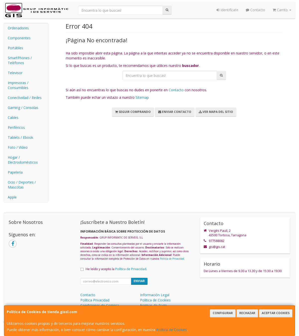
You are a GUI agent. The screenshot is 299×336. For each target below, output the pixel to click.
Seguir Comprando (133, 112)
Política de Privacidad (172, 258)
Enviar (139, 281)
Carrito (282, 9)
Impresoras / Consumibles (18, 85)
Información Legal (154, 294)
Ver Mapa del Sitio (216, 112)
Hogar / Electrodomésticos (23, 160)
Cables (13, 117)
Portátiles (15, 48)
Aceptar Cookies (276, 313)
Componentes (19, 38)
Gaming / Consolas (23, 107)
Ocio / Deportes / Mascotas (22, 185)
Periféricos (16, 127)
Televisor (15, 72)
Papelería (15, 172)
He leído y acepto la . (116, 269)
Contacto (255, 9)
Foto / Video (18, 147)
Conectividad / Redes (25, 97)
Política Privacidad (94, 300)
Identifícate (227, 9)
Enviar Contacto (174, 112)
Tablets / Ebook (20, 137)
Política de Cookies (171, 329)
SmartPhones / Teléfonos (20, 60)
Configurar (223, 313)
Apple (12, 197)
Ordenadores (18, 28)
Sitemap (142, 97)
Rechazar (247, 313)
